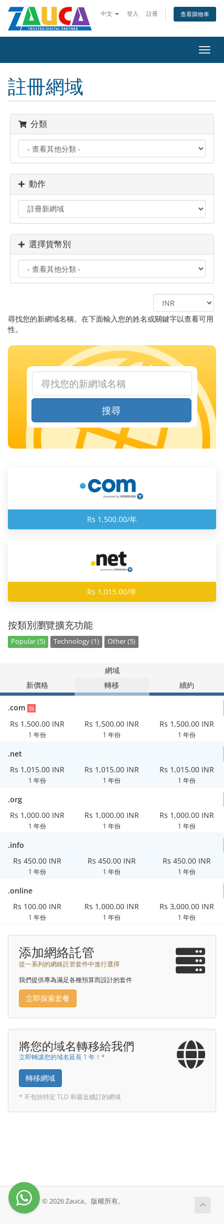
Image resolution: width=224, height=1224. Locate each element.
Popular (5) (28, 641)
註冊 (152, 13)
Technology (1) (76, 641)
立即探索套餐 (48, 998)
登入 (132, 13)
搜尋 (111, 410)
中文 (110, 13)
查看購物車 (194, 14)
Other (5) (121, 641)
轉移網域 (40, 1078)
